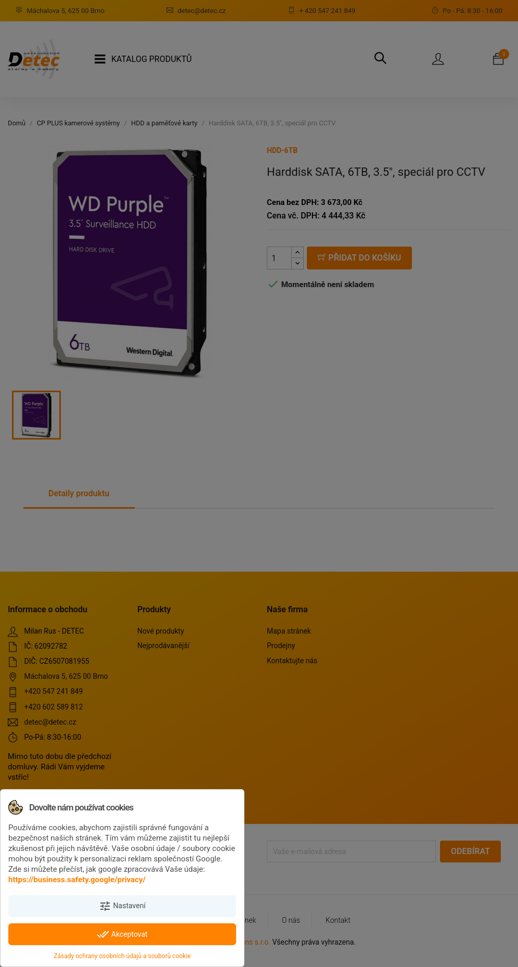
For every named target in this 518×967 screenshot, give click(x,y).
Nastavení (122, 906)
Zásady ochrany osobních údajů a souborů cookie (122, 956)
